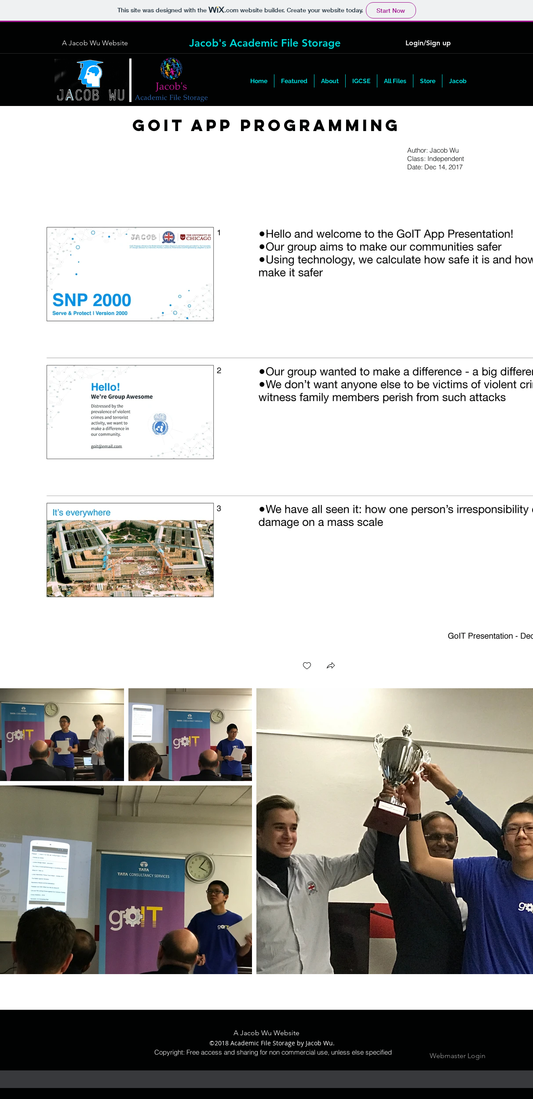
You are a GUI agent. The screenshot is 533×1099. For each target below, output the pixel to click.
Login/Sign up (428, 43)
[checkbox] (307, 666)
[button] (395, 81)
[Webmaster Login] (457, 1056)
